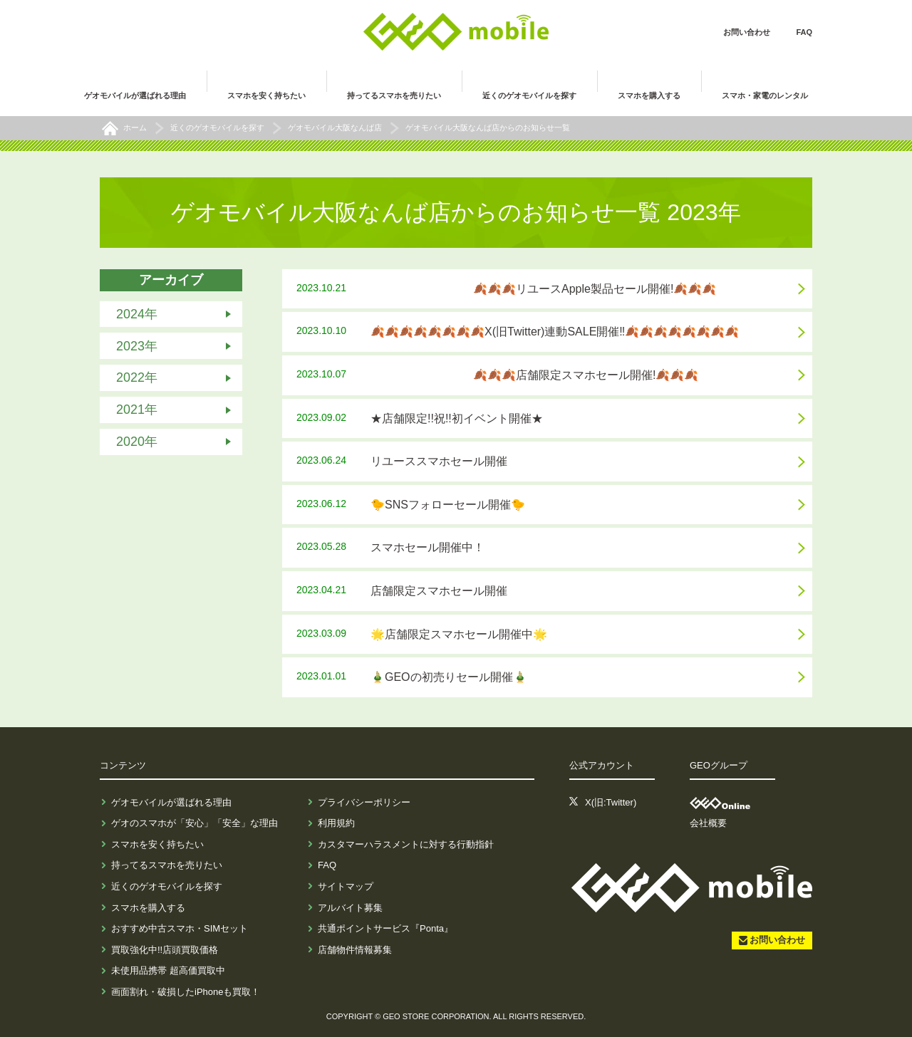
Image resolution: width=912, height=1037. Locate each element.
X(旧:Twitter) (610, 802)
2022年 (136, 377)
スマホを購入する (148, 907)
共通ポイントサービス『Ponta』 (385, 928)
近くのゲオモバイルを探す (166, 886)
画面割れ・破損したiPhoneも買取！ (185, 991)
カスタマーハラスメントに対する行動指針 (406, 844)
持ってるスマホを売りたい (166, 865)
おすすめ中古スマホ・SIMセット (179, 928)
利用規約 (336, 823)
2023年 (136, 345)
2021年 (136, 409)
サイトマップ (345, 886)
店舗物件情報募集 (355, 949)
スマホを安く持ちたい (157, 844)
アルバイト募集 (350, 907)
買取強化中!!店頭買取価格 (164, 949)
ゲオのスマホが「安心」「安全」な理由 (194, 823)
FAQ (804, 32)
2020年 (136, 441)
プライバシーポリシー (364, 802)
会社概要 (708, 823)
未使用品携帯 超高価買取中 (168, 970)
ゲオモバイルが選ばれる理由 (171, 802)
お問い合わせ (746, 32)
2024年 (136, 314)
